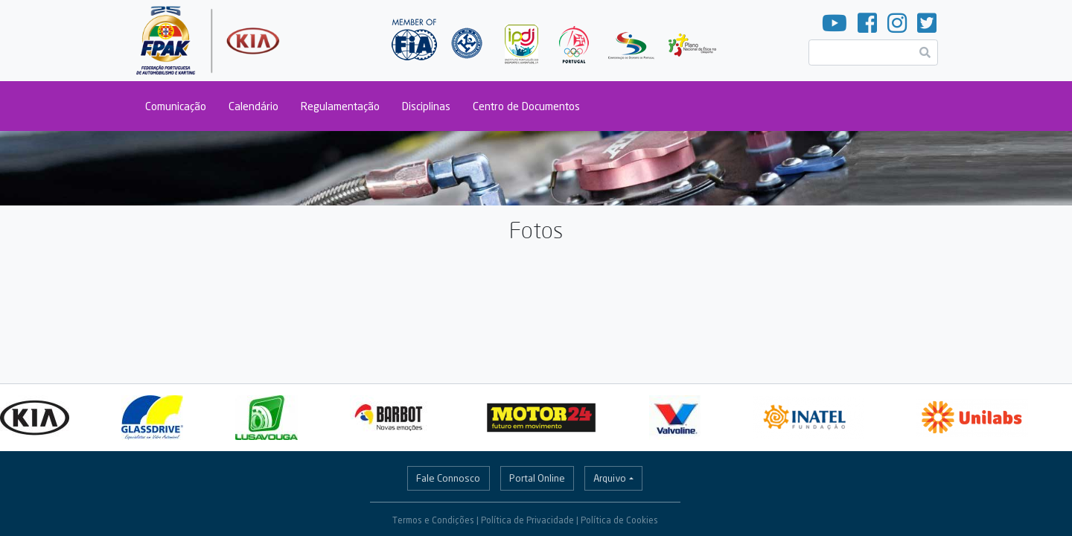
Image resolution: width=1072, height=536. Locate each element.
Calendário (253, 106)
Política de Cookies (619, 520)
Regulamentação (340, 106)
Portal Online (537, 478)
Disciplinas (426, 106)
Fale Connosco (448, 478)
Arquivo (609, 478)
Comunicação (175, 106)
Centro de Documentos (526, 106)
